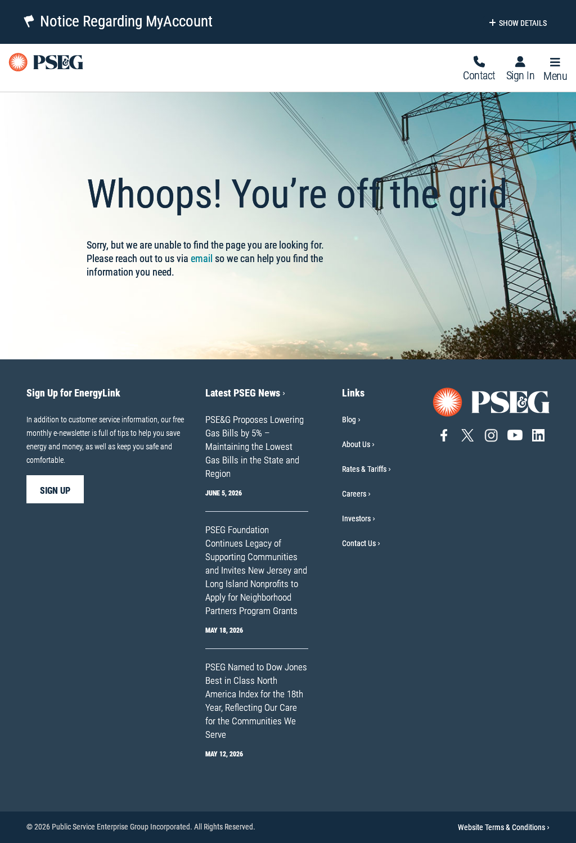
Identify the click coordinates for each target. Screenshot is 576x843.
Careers (354, 493)
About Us (356, 444)
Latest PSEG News (245, 393)
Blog (349, 419)
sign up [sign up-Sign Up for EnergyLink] (55, 490)
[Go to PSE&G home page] (492, 401)
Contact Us (359, 543)
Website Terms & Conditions (504, 827)
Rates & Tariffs (364, 469)
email (202, 258)
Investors (356, 518)
